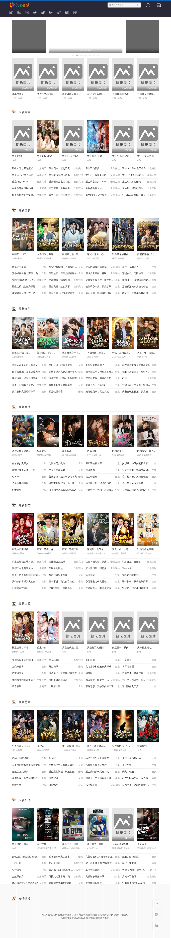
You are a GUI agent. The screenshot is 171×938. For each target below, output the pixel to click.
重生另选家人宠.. (121, 156)
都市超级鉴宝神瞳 (66, 575)
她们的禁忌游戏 (139, 856)
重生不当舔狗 (103, 168)
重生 (19, 12)
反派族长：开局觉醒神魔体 (66, 273)
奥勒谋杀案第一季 (103, 876)
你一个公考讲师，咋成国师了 (139, 680)
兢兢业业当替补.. (96, 94)
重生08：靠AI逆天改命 (139, 168)
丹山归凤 (66, 666)
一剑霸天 (139, 660)
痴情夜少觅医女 (29, 463)
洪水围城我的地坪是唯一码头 (29, 561)
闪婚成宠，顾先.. (146, 451)
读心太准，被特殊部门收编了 (103, 293)
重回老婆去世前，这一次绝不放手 (66, 181)
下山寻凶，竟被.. (96, 352)
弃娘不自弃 (29, 876)
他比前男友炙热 (66, 463)
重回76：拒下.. (20, 254)
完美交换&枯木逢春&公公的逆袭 (103, 856)
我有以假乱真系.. (71, 94)
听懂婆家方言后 (29, 588)
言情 (43, 12)
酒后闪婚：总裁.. (21, 451)
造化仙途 (103, 660)
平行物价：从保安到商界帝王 (139, 581)
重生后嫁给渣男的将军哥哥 (29, 188)
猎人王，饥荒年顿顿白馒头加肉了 (139, 293)
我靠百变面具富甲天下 (29, 680)
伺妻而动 (29, 490)
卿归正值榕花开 (103, 463)
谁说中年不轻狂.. (21, 549)
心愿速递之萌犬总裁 (103, 581)
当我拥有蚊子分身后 (103, 765)
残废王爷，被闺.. (121, 647)
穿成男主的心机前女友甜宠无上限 (139, 470)
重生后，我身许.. (71, 156)
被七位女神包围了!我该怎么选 (103, 863)
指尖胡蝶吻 (103, 476)
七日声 (29, 476)
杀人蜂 (66, 758)
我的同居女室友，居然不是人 (139, 372)
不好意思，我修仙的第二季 (103, 686)
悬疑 (67, 12)
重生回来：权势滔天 (66, 168)
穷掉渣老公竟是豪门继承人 (139, 385)
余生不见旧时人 (139, 267)
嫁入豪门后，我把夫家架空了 (103, 568)
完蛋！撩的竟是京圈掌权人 (66, 372)
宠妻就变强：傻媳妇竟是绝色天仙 (103, 378)
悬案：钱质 (139, 771)
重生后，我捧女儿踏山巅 (103, 175)
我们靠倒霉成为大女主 (29, 581)
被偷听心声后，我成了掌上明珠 (103, 286)
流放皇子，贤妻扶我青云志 (66, 673)
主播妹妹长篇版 (103, 883)
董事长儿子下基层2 (103, 385)
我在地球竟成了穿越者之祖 (139, 365)
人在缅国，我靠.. (46, 254)
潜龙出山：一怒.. (121, 549)
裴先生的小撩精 (45, 94)
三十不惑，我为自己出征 (66, 581)
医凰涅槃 (92, 451)
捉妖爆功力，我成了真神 (66, 765)
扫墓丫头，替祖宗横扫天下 (139, 673)
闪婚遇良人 (118, 451)
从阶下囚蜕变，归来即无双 (103, 561)
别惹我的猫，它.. (121, 746)
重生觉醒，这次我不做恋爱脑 (66, 286)
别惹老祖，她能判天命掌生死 (139, 785)
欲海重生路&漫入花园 (139, 883)
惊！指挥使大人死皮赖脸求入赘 (139, 476)
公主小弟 (41, 647)
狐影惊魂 (66, 785)
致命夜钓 (29, 686)
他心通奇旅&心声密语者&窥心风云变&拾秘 (30, 883)
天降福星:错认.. (145, 647)
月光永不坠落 (139, 876)
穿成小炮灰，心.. (96, 254)
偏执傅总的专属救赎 (139, 483)
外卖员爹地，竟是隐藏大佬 (29, 372)
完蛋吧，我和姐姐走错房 (139, 588)
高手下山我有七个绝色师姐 (29, 385)
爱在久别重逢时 (66, 470)
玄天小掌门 (66, 660)
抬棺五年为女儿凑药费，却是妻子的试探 (104, 758)
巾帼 (139, 378)
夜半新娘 (139, 765)
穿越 (27, 12)
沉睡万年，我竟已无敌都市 (66, 378)
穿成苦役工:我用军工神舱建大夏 (29, 660)
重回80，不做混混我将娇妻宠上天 (140, 280)
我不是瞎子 (18, 94)
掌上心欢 (66, 451)
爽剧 (35, 12)
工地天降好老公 (103, 870)
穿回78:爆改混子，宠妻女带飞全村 (30, 280)
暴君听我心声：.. (71, 352)
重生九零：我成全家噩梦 (66, 293)
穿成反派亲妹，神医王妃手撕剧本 (103, 273)
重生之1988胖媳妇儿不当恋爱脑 (139, 175)
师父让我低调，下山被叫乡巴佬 (66, 267)
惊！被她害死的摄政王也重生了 (29, 195)
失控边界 (29, 870)
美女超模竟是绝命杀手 (29, 391)
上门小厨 (29, 863)
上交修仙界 (29, 666)
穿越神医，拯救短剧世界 (66, 280)
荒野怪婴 (29, 785)
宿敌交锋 (41, 844)
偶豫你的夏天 (29, 267)
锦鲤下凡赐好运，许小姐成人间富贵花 (67, 483)
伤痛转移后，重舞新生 (66, 588)
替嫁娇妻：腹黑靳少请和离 (66, 476)
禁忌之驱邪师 (139, 863)
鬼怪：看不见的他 (139, 758)
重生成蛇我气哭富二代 (103, 771)
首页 (11, 12)
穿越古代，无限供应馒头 (139, 273)
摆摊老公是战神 (66, 561)
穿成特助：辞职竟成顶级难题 (29, 378)
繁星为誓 (41, 451)
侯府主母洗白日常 (66, 680)
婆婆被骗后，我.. (146, 254)
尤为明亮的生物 (120, 844)
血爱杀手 (142, 844)
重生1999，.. (19, 156)
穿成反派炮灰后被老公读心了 (139, 286)
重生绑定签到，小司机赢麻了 (103, 181)
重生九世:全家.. (45, 156)
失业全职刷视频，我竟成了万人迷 (139, 391)
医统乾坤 (66, 778)
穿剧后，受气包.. (96, 549)
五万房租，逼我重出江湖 (66, 188)
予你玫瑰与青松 (29, 483)
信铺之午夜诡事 (29, 758)
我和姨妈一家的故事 (66, 856)
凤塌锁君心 (103, 785)
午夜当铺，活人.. (21, 746)
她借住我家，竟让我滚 (103, 391)
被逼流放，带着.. (21, 647)
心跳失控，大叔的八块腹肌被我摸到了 (104, 490)
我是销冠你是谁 (139, 575)
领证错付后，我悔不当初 (103, 483)
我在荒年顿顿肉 (120, 254)
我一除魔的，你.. (71, 746)
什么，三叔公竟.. (121, 352)
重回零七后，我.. (71, 254)
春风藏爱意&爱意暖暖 (66, 883)
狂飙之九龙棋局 (29, 771)
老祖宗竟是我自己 (103, 365)
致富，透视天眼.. (71, 549)
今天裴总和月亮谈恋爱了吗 (139, 490)
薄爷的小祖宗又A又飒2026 (66, 490)
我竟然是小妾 (66, 391)
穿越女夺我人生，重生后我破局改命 (104, 280)
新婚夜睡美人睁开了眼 (29, 470)
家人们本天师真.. (96, 746)
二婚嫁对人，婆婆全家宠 (103, 588)
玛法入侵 (139, 568)
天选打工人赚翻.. (96, 647)
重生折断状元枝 (103, 188)
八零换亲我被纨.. (146, 94)
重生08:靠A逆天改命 (66, 175)
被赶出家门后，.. (46, 352)
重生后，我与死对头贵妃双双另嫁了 (140, 188)
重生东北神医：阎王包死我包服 (66, 771)
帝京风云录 (29, 673)
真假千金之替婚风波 (29, 568)
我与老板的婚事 (145, 549)
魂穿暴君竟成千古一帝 (29, 293)
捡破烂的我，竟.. (21, 352)
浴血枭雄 (103, 575)
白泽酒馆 (103, 470)
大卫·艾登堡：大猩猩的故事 (139, 870)
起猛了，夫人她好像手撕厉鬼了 (103, 778)
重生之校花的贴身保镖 (29, 286)
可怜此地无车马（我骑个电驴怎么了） (67, 876)
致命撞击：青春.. (21, 844)
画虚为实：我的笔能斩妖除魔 (29, 778)
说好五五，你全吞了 (139, 561)
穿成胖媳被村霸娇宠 (103, 267)
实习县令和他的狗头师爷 (103, 666)
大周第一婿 (66, 686)
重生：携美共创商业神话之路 (29, 575)
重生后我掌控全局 (139, 181)
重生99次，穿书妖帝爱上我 (103, 195)
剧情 (75, 12)
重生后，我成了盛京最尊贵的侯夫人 (30, 175)
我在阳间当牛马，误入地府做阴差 (139, 778)
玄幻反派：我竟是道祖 (66, 365)
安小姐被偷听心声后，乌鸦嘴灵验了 (30, 273)
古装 (59, 12)
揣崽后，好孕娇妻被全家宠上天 (139, 463)
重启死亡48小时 (29, 181)
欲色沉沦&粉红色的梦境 (29, 856)
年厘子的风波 (66, 568)
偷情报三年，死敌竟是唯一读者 (103, 372)
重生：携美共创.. (146, 156)
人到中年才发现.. (146, 352)
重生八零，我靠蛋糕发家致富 (29, 168)
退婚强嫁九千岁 (139, 686)
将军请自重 (139, 666)
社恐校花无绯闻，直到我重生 (139, 195)
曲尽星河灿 (66, 863)
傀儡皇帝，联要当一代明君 (103, 680)
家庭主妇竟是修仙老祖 (66, 385)
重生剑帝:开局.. (95, 156)
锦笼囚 (103, 673)
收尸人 (40, 746)
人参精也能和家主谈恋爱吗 (29, 765)
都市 (51, 12)
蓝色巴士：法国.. (71, 844)
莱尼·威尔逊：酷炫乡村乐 (66, 870)
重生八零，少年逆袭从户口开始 (66, 195)
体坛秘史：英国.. (96, 844)
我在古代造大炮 (70, 647)
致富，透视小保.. (46, 549)
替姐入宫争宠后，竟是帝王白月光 (29, 365)
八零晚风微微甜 (120, 94)
